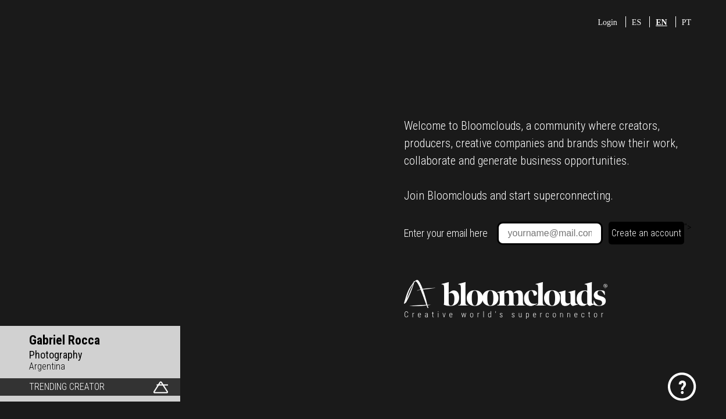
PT (686, 22)
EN (661, 22)
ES (636, 22)
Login (607, 22)
